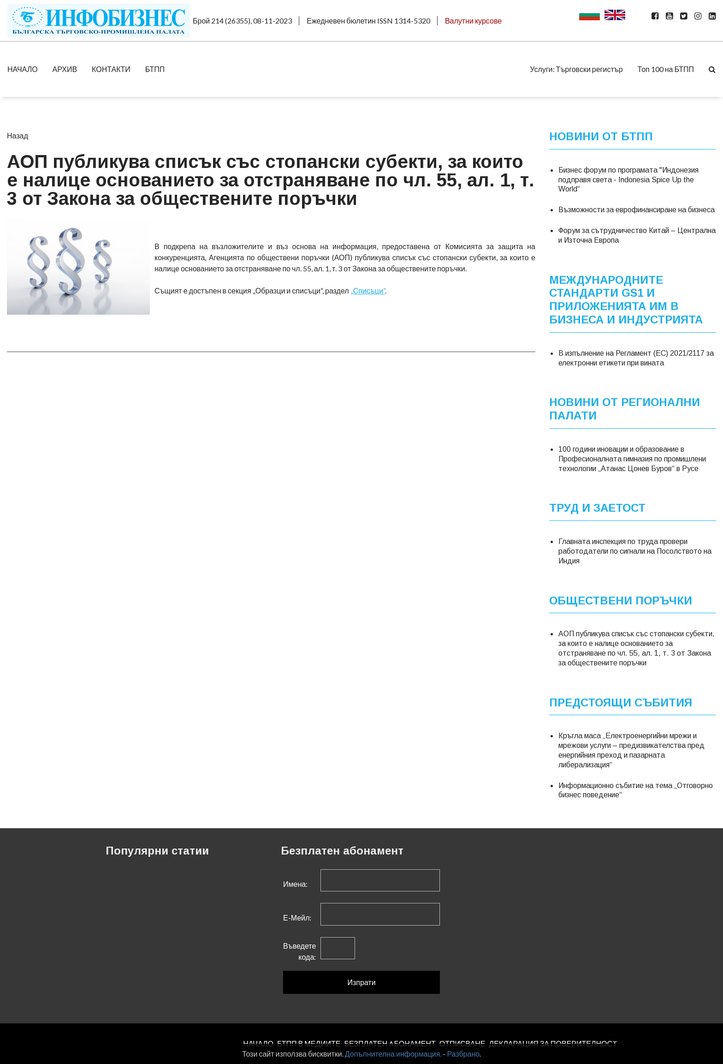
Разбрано (463, 1053)
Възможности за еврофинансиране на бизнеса (636, 210)
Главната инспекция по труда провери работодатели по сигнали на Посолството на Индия (634, 551)
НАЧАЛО (22, 69)
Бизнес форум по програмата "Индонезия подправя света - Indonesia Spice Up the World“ (628, 179)
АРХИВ (65, 69)
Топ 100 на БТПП (666, 69)
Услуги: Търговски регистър (576, 69)
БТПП (155, 69)
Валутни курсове (473, 20)
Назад (17, 135)
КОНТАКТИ (111, 69)
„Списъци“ (367, 290)
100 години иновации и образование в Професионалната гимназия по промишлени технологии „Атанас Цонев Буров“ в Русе (632, 458)
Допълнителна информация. (393, 1053)
